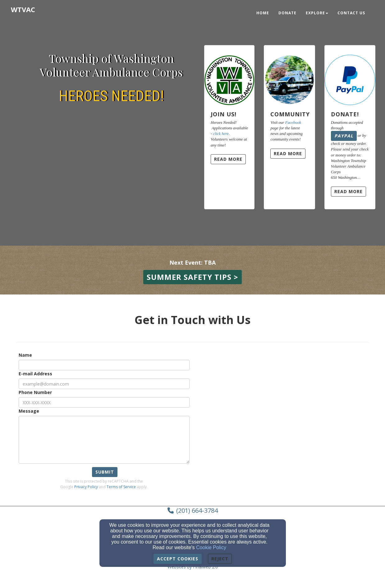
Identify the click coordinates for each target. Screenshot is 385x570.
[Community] (289, 75)
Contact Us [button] (351, 13)
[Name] (104, 365)
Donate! (345, 114)
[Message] (104, 440)
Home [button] (262, 13)
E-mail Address (35, 374)
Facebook (293, 122)
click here (221, 133)
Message (29, 411)
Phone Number (35, 392)
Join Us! (223, 114)
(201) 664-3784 (197, 510)
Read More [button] (228, 159)
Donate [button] (287, 13)
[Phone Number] (104, 402)
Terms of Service (121, 486)
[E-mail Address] (104, 383)
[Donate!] (350, 75)
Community (290, 114)
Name (25, 355)
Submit (104, 472)
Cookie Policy (211, 547)
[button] (192, 277)
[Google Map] (296, 403)
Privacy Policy (86, 486)
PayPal (343, 136)
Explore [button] (317, 13)
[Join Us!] (229, 75)
